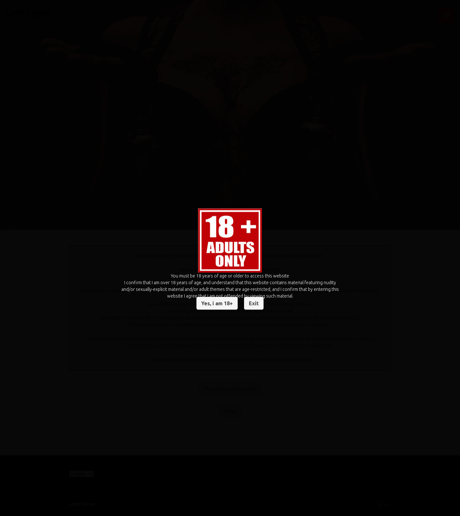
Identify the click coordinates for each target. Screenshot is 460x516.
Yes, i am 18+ (217, 303)
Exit (254, 303)
